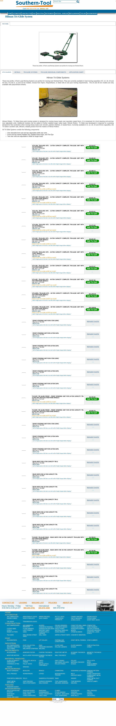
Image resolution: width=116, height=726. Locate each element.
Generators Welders (46, 628)
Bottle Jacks (59, 616)
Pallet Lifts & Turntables (44, 664)
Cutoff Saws (11, 628)
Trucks (9, 667)
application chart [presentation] (76, 72)
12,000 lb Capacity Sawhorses (13, 661)
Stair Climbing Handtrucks (92, 664)
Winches (26, 667)
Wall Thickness (60, 655)
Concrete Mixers (61, 627)
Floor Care (59, 645)
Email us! (44, 9)
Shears (73, 678)
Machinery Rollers (62, 662)
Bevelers (26, 670)
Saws (25, 632)
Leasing (23, 603)
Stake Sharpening (29, 695)
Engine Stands (12, 618)
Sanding (90, 694)
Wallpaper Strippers (30, 648)
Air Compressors (13, 625)
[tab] (5, 23)
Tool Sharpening (61, 695)
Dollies (73, 660)
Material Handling (61, 13)
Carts (41, 660)
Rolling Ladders (61, 647)
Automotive (16, 13)
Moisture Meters (13, 655)
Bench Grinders (12, 670)
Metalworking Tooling (60, 674)
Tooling (83, 13)
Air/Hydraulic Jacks (30, 616)
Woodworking (92, 13)
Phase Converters (93, 673)
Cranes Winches (77, 616)
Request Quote (93, 321)
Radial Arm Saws (13, 697)
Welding (42, 648)
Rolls (25, 678)
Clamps (57, 690)
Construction (27, 13)
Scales (73, 647)
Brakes (41, 670)
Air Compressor (13, 616)
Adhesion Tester (29, 652)
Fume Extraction (93, 645)
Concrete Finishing (46, 627)
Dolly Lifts (91, 660)
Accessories (11, 652)
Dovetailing (75, 690)
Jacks (41, 662)
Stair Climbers (92, 640)
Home (10, 13)
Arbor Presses (44, 616)
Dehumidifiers (12, 640)
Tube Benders (76, 681)
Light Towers (28, 630)
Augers (41, 625)
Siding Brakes (60, 632)
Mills (73, 673)
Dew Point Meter (61, 652)
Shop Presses (28, 681)
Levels (9, 630)
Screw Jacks (75, 620)
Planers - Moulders (62, 694)
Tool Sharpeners (61, 681)
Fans (24, 640)
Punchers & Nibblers (14, 678)
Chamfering (59, 670)
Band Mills (74, 695)
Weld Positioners (29, 683)
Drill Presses (12, 673)
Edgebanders (44, 692)
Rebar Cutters (12, 632)
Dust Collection (29, 645)
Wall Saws (42, 635)
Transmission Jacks (30, 621)
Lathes (41, 673)
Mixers (73, 630)
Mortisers (10, 694)
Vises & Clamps (92, 681)
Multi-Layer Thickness (31, 655)
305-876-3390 (44, 608)
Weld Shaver (43, 683)
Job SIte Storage (93, 628)
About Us (67, 603)
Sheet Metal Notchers (11, 682)
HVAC (34, 13)
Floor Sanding (60, 692)
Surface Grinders (45, 681)
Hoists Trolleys (29, 618)
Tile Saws (10, 635)
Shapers (10, 695)
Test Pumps (11, 648)
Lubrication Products (59, 619)
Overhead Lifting (13, 664)
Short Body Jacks (93, 620)
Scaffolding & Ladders (44, 632)
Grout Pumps (59, 628)
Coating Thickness (45, 652)
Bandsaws (42, 690)
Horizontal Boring (77, 628)
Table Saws (43, 695)
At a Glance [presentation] (6, 72)
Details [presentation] (17, 72)
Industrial (41, 13)
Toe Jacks (10, 621)
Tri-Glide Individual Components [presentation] (53, 72)
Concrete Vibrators (78, 635)
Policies (52, 603)
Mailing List (38, 603)
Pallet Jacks (27, 664)
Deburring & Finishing (78, 670)
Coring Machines (77, 627)
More (89, 662)
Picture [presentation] (5, 24)
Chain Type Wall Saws (78, 625)
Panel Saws (27, 694)
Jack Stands (43, 618)
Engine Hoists (92, 616)
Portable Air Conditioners (60, 640)
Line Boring (91, 695)
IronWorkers (28, 673)
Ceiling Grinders (61, 625)
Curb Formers (92, 627)
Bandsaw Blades (13, 687)
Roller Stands (60, 664)
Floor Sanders (28, 628)
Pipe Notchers (76, 675)
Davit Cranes (59, 660)
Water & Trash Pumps (62, 635)
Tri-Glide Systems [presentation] (30, 72)
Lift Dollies (43, 640)
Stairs (89, 647)
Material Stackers (77, 662)
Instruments (49, 13)
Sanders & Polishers (46, 678)
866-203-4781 (31, 9)
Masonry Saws (44, 630)
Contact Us (8, 603)
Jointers (74, 692)
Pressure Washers (94, 630)
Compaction (91, 625)
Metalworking (74, 13)
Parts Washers (76, 618)
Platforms (27, 647)
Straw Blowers (76, 632)
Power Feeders (76, 694)
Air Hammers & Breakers (28, 626)
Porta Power (91, 618)
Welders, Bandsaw (61, 683)
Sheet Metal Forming (78, 640)
